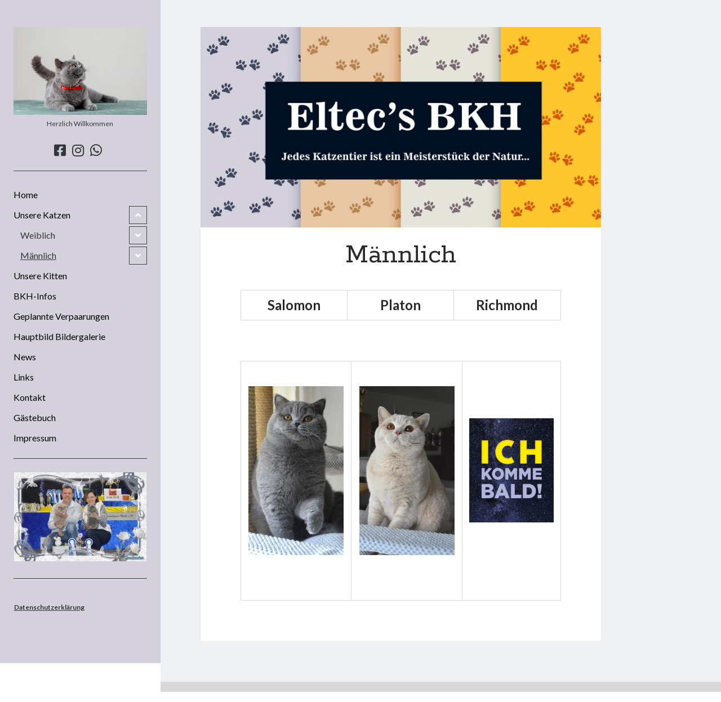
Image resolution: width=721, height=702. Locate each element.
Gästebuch (35, 417)
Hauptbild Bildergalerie (59, 336)
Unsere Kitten (40, 275)
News (25, 356)
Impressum (35, 437)
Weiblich (37, 235)
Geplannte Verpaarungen (61, 316)
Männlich (38, 255)
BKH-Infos (35, 295)
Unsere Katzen (42, 214)
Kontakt (30, 397)
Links (24, 377)
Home (26, 194)
